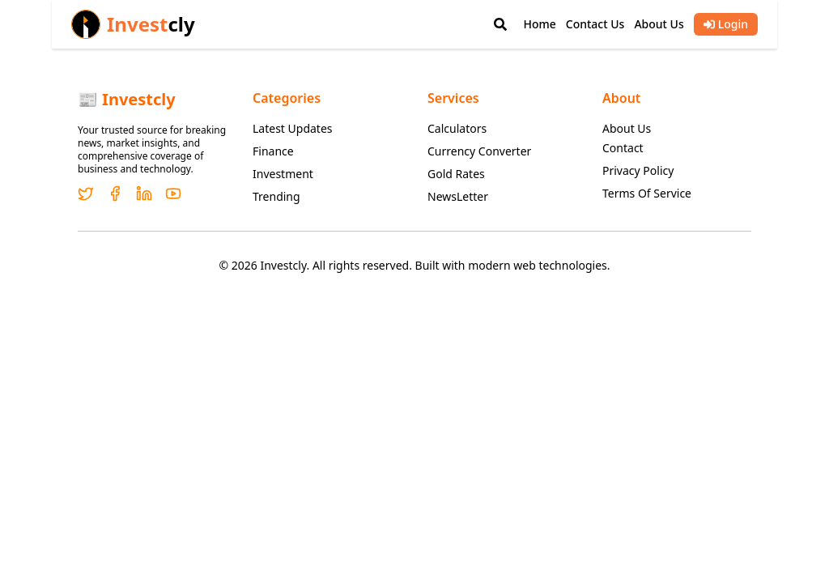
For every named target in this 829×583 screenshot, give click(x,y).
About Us (658, 24)
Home (539, 24)
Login (726, 24)
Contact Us (595, 24)
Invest (151, 24)
